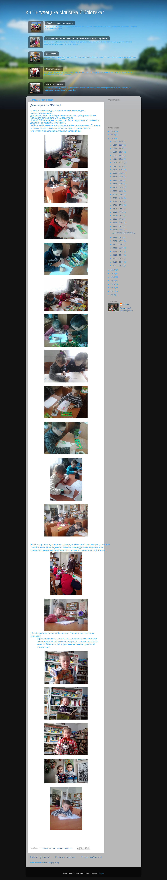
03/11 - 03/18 (118, 248)
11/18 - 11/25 (118, 152)
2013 (113, 284)
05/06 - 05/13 (118, 219)
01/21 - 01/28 (118, 266)
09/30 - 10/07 (118, 170)
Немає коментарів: (65, 848)
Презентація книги (54, 84)
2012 (113, 288)
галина (126, 304)
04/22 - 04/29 (118, 226)
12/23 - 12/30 (118, 141)
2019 (113, 135)
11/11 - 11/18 (118, 156)
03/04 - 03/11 (118, 252)
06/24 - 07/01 (118, 209)
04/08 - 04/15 (118, 237)
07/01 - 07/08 (118, 205)
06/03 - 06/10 (118, 212)
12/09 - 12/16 (118, 148)
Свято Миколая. (53, 69)
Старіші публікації (91, 857)
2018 (113, 138)
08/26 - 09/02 (118, 184)
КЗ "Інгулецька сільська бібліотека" (65, 12)
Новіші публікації (40, 857)
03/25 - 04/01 (118, 244)
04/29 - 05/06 (118, 223)
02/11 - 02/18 (118, 258)
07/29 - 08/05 (118, 194)
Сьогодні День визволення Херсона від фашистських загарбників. (77, 38)
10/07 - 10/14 (118, 166)
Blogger (101, 873)
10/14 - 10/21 (118, 163)
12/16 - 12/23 (118, 145)
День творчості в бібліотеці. (45, 105)
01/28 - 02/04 (118, 262)
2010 (113, 295)
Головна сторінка (65, 857)
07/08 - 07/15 (118, 202)
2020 (113, 131)
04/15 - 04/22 (118, 230)
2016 (113, 274)
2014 (113, 281)
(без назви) (51, 53)
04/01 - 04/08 (118, 241)
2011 (113, 291)
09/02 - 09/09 (118, 180)
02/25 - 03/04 (118, 255)
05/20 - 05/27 (118, 216)
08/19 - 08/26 (118, 187)
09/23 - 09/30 (118, 173)
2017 (113, 270)
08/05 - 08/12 (118, 191)
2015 (113, 277)
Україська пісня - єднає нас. (60, 23)
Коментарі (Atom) (51, 863)
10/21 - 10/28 (118, 159)
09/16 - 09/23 (118, 177)
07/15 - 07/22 (118, 198)
